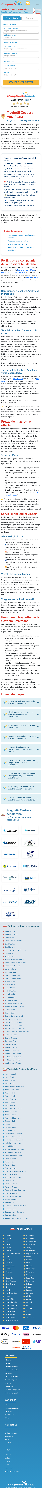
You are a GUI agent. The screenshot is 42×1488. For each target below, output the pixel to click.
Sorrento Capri (10, 1202)
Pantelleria (30, 1281)
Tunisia (28, 1311)
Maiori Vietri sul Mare (13, 1143)
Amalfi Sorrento (10, 1115)
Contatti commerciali (11, 1366)
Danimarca (9, 1263)
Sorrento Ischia (10, 1209)
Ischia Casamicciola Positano (15, 963)
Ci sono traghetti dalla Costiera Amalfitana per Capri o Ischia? (18, 788)
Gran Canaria (10, 1284)
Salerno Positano (11, 1035)
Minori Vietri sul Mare (13, 1152)
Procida (29, 1290)
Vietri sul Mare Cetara (13, 1054)
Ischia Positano (10, 969)
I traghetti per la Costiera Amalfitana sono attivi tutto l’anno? (17, 749)
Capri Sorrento (10, 947)
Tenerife (29, 1308)
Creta (8, 1257)
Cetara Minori (10, 1124)
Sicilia (28, 1296)
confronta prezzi (21, 82)
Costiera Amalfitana (13, 1254)
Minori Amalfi (10, 994)
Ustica (28, 1314)
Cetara (9, 272)
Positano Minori (11, 1184)
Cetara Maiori (10, 1121)
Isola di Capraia (11, 1305)
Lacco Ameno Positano (13, 978)
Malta (28, 1263)
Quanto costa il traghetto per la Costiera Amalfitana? (19, 702)
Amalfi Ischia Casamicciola (14, 1087)
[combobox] (21, 31)
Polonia (29, 1284)
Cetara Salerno (10, 1130)
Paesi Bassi (30, 1278)
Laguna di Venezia (32, 1254)
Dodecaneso (10, 1266)
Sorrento (36, 277)
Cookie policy (9, 1386)
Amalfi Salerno (10, 1105)
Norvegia (29, 1275)
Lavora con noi (9, 1414)
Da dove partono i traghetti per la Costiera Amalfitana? (19, 737)
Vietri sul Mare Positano (13, 1063)
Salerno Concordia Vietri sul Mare (17, 1032)
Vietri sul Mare (19, 272)
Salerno (29, 277)
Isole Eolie (30, 1238)
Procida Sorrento (11, 1199)
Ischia (8, 1296)
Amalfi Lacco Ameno (12, 1090)
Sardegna (29, 1293)
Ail (5, 1430)
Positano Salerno (11, 1187)
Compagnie (8, 1373)
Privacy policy (9, 1383)
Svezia (28, 1305)
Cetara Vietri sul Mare (13, 1137)
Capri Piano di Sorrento (13, 941)
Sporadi (29, 1302)
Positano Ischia (10, 1168)
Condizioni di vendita (11, 1370)
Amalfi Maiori (10, 1093)
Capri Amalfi (9, 938)
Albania (8, 1235)
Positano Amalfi (10, 1159)
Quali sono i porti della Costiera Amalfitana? (19, 727)
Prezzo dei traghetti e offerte (18, 241)
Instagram (8, 1461)
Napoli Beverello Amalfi (13, 1003)
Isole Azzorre (10, 1311)
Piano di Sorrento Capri (13, 1156)
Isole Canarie (10, 1317)
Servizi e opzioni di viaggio (17, 244)
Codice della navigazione (12, 1390)
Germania (9, 1278)
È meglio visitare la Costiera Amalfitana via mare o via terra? (19, 799)
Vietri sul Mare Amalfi (13, 1050)
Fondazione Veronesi (11, 1433)
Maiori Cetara (10, 985)
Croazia (8, 1260)
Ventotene (30, 1317)
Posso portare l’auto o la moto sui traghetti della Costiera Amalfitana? (19, 763)
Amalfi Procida (10, 1102)
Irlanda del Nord (11, 1293)
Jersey (28, 1248)
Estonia (8, 1269)
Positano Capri (10, 1162)
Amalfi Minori (10, 1096)
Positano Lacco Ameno (13, 1177)
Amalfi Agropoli (10, 1074)
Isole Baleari (10, 1314)
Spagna (28, 1299)
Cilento (8, 1248)
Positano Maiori (11, 1181)
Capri (7, 1242)
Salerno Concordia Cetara (14, 1019)
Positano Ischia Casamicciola (15, 1171)
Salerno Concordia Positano (15, 1028)
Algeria (8, 1238)
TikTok (7, 1464)
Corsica (8, 1251)
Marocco (29, 1266)
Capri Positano (10, 944)
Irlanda (8, 1290)
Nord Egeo (30, 1272)
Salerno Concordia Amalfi (14, 1016)
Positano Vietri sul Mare (13, 1196)
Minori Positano (11, 1000)
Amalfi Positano (10, 1099)
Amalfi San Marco (11, 1112)
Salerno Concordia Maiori (14, 1022)
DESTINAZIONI (24, 1229)
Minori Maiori (10, 1146)
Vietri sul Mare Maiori (13, 1057)
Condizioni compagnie (11, 1376)
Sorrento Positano (11, 1047)
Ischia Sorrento (10, 972)
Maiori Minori (10, 988)
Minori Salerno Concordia (14, 1149)
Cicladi (8, 1245)
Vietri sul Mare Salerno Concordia (17, 1218)
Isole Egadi (30, 1235)
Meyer (7, 1439)
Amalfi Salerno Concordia (14, 1108)
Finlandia (9, 1272)
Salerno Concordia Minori (14, 1025)
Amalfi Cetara (10, 1080)
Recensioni (8, 1455)
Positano (20, 270)
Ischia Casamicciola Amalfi (14, 959)
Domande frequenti (11, 1380)
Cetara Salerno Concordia (14, 1134)
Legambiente (9, 1436)
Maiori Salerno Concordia (14, 1140)
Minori (32, 270)
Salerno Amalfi (10, 1010)
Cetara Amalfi (10, 953)
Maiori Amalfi (10, 981)
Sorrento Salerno (11, 1215)
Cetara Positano (10, 1127)
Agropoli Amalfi (10, 931)
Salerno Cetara (10, 1013)
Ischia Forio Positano (12, 966)
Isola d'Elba (10, 1299)
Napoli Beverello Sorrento (14, 1007)
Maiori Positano (11, 991)
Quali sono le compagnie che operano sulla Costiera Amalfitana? (18, 714)
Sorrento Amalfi (10, 1044)
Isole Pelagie (31, 1242)
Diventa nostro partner (12, 1408)
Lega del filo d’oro (10, 1443)
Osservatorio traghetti (12, 1471)
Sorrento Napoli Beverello (14, 1212)
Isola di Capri (18, 379)
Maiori (3, 272)
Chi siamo (8, 1360)
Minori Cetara (10, 997)
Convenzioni (8, 1411)
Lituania (29, 1260)
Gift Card (7, 1418)
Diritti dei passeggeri (11, 1393)
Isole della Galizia (12, 1320)
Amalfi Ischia (9, 1083)
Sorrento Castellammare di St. (15, 1206)
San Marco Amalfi (11, 1041)
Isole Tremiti (30, 1245)
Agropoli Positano (11, 934)
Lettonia (29, 1257)
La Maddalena (31, 1251)
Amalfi (27, 270)
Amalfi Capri (9, 1077)
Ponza (28, 1287)
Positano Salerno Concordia (15, 1190)
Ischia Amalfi (9, 956)
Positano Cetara (10, 1165)
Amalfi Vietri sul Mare (13, 1118)
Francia (8, 1275)
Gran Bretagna (11, 1281)
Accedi (7, 1405)
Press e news (9, 1468)
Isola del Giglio (11, 1302)
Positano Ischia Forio (12, 1174)
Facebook (7, 1458)
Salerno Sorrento (11, 1038)
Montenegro (30, 1269)
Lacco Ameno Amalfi (12, 975)
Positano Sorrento (11, 1193)
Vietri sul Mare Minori (13, 1060)
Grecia (8, 1287)
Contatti (7, 1363)
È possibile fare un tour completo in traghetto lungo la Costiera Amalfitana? (19, 776)
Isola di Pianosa (11, 1308)
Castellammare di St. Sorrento (15, 950)
